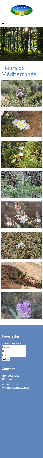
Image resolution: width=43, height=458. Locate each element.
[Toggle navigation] (3, 24)
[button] (21, 93)
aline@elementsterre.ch (18, 387)
